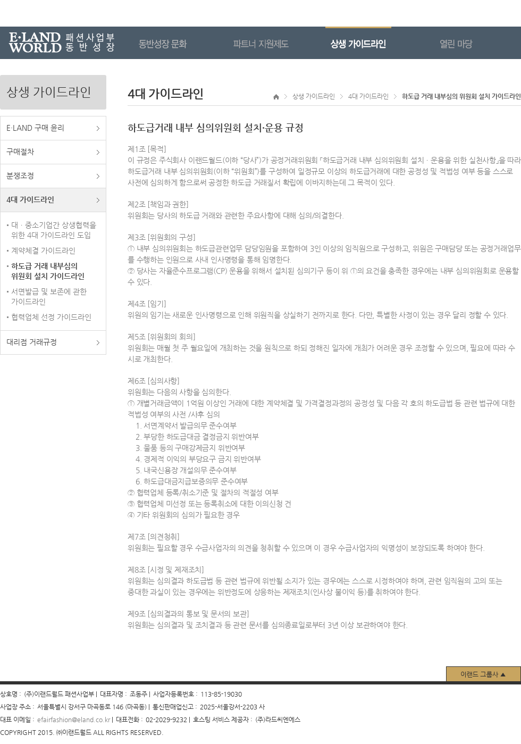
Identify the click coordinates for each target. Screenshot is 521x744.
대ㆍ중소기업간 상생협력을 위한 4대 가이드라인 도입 (53, 230)
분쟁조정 (20, 175)
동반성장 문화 (179, 43)
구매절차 (20, 151)
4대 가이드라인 (30, 199)
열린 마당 (472, 43)
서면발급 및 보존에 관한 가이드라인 (49, 296)
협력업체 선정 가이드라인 (51, 317)
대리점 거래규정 (31, 342)
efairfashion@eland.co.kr (73, 719)
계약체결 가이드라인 (43, 250)
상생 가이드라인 (374, 43)
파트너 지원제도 (276, 43)
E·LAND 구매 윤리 (35, 127)
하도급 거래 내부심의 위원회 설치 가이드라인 (48, 271)
